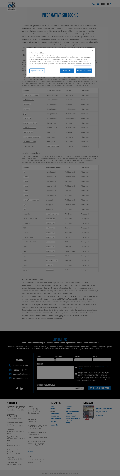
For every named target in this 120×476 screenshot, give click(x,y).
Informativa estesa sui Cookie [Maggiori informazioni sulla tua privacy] (82, 65)
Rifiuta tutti (67, 70)
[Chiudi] (92, 50)
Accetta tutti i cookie (84, 70)
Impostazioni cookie (37, 70)
